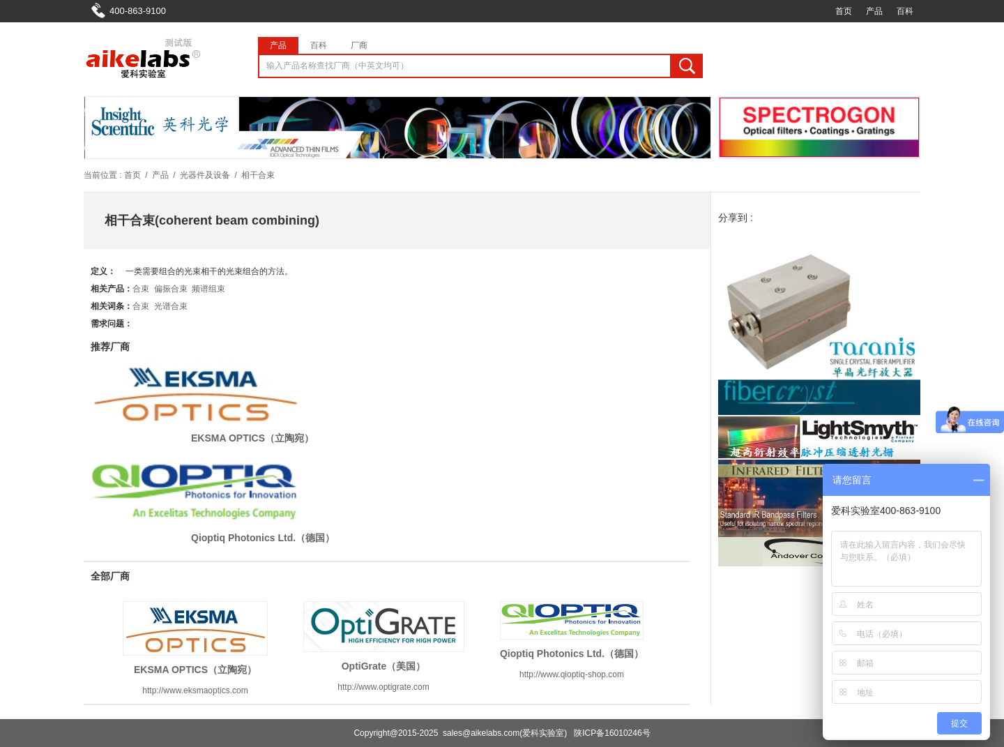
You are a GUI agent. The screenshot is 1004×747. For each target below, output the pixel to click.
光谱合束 (171, 306)
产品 (874, 11)
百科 (905, 11)
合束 (140, 289)
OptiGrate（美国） (384, 666)
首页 (843, 11)
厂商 (359, 45)
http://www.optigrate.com (383, 687)
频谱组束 (208, 289)
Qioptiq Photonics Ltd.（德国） (263, 537)
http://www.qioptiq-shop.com (571, 674)
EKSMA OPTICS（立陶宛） (252, 438)
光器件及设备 (205, 175)
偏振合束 (171, 289)
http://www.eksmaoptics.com (195, 690)
